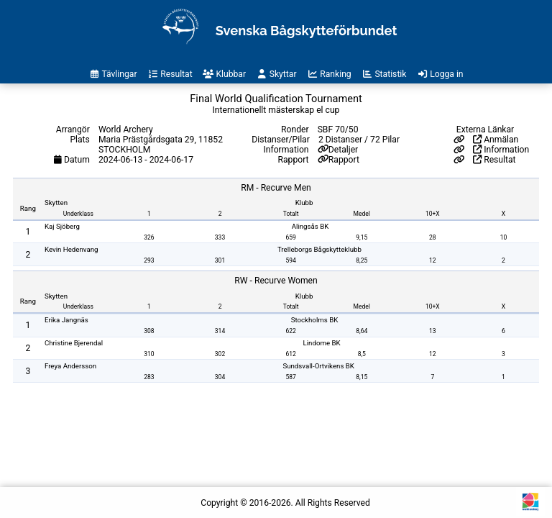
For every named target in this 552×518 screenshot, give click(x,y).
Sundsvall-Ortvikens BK (318, 366)
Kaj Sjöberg (62, 226)
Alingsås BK (310, 226)
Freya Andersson (70, 366)
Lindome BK (322, 343)
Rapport (343, 160)
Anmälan (495, 140)
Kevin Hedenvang (71, 249)
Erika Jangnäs (66, 320)
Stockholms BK (315, 320)
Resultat (494, 160)
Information (501, 150)
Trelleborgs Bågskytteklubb (319, 249)
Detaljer (343, 150)
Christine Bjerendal (74, 343)
